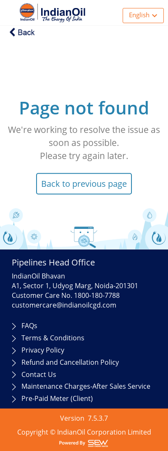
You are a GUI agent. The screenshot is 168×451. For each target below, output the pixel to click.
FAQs (29, 325)
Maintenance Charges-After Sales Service (85, 386)
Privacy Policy (42, 350)
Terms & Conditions (52, 337)
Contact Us (38, 374)
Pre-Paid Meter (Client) (57, 398)
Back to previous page (84, 183)
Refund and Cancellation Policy (70, 362)
